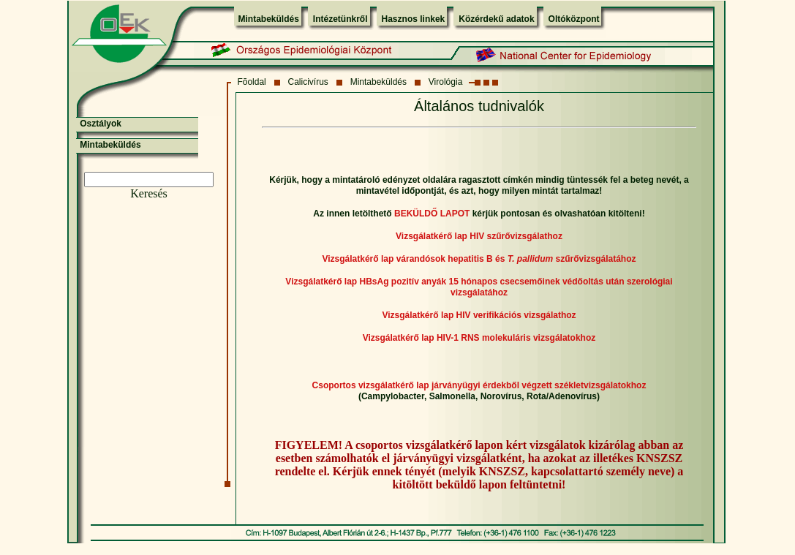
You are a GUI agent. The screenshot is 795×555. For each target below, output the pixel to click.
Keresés (148, 193)
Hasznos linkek (413, 19)
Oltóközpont (574, 19)
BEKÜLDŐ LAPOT (432, 213)
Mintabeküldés (268, 19)
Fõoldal (251, 82)
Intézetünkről (340, 19)
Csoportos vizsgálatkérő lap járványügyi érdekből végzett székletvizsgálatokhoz (479, 385)
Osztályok (100, 123)
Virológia (445, 82)
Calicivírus (308, 82)
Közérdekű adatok (496, 19)
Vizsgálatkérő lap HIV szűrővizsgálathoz (479, 236)
